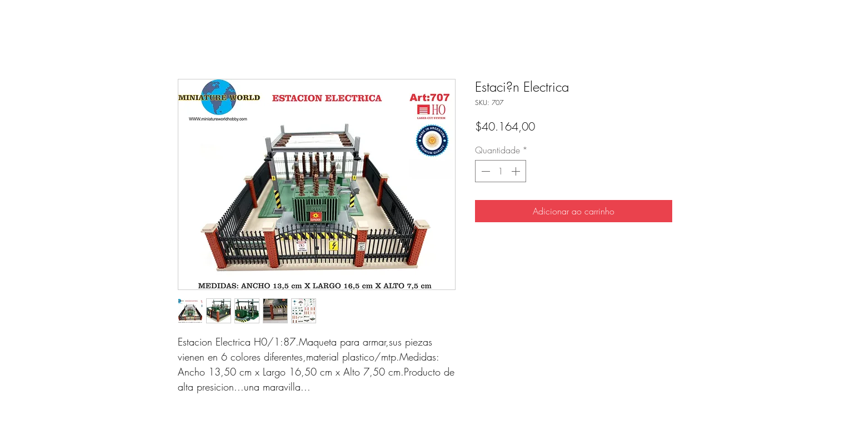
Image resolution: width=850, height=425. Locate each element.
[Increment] (516, 171)
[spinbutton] (500, 171)
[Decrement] (484, 171)
